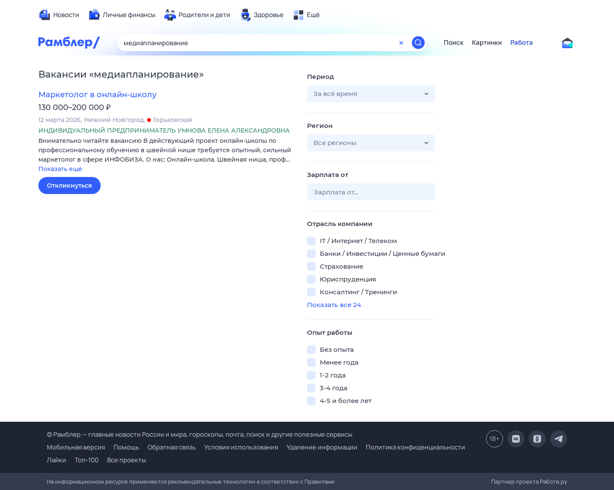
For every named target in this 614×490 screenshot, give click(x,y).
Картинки (487, 42)
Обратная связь (172, 447)
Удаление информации (322, 447)
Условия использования (241, 447)
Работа (521, 42)
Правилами (319, 481)
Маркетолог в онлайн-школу (97, 94)
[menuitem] (58, 15)
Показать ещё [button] (60, 169)
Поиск (453, 42)
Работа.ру (553, 481)
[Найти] (418, 42)
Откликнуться (69, 185)
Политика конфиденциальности (415, 447)
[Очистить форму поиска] (401, 42)
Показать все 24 (334, 305)
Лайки (56, 459)
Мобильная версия (76, 447)
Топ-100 (86, 459)
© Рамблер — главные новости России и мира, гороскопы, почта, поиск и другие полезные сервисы (199, 434)
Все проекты (126, 459)
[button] (166, 155)
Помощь (126, 447)
